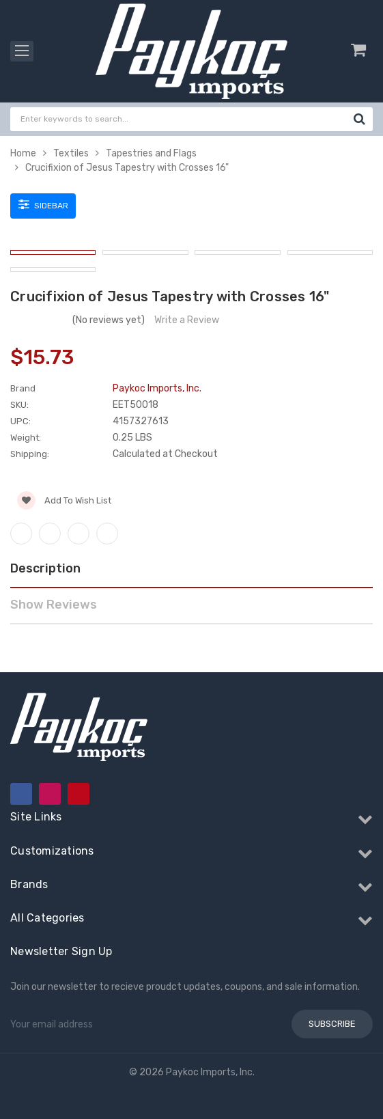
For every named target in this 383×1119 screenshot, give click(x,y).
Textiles (71, 153)
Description (45, 568)
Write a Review (186, 320)
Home (23, 153)
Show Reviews (53, 604)
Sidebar (43, 204)
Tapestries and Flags (151, 153)
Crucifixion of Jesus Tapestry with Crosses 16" (127, 168)
